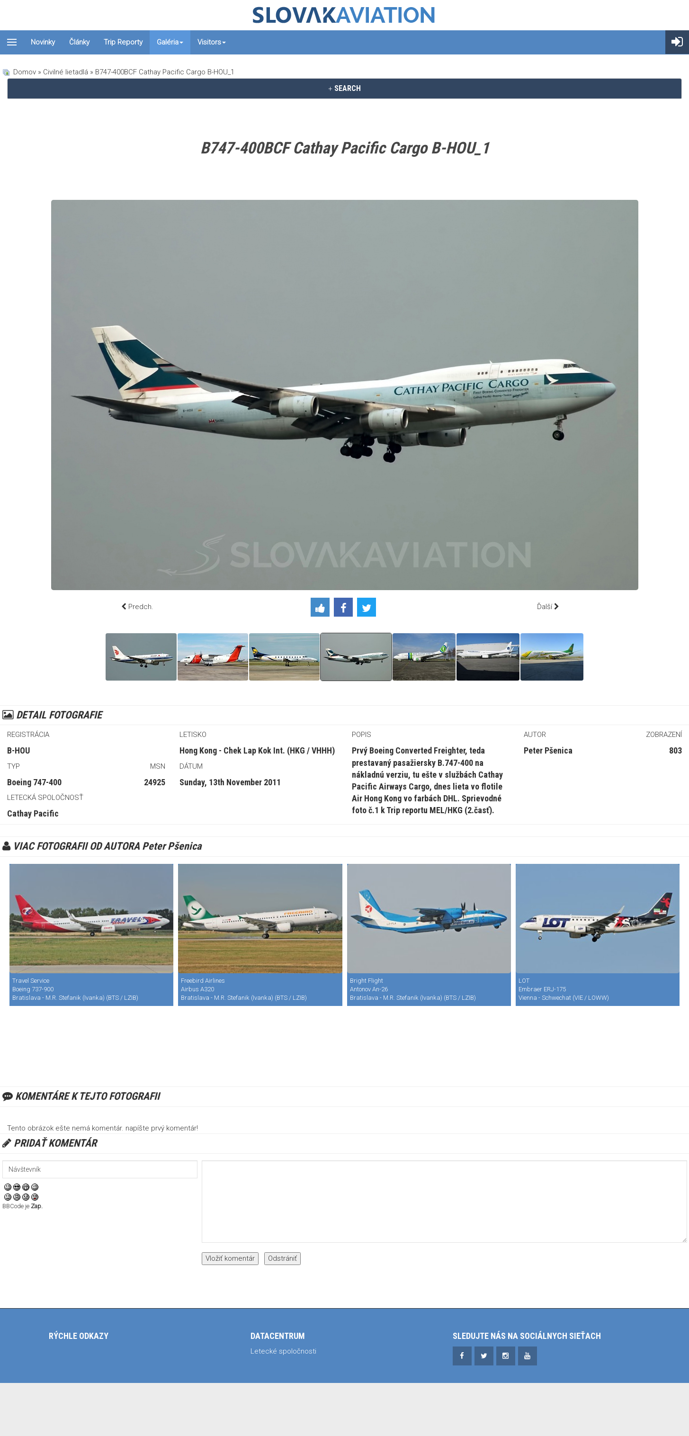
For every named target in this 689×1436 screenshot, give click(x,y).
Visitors (211, 42)
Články (79, 42)
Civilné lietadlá (65, 72)
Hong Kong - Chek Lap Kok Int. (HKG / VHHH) (257, 750)
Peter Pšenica (548, 750)
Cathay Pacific (33, 813)
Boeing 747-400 (34, 782)
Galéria (170, 42)
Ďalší (544, 606)
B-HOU (18, 750)
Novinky (43, 42)
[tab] (344, 89)
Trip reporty (123, 42)
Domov (24, 72)
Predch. (140, 606)
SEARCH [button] (344, 88)
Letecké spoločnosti (283, 1351)
